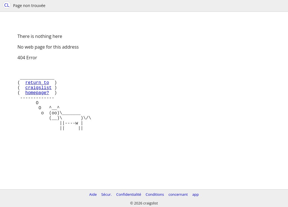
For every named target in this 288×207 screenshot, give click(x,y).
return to (37, 87)
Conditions (155, 194)
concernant (178, 194)
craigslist (38, 93)
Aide (93, 194)
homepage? (37, 99)
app (195, 194)
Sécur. (106, 194)
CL (6, 5)
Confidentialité (128, 194)
